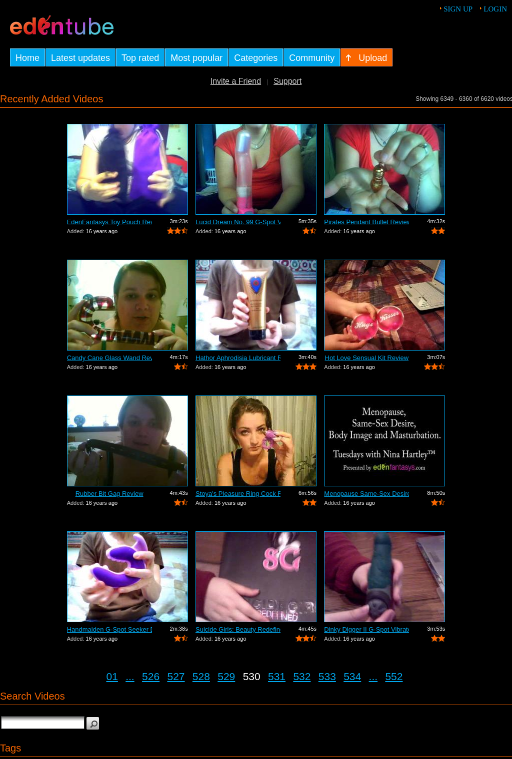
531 (277, 676)
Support (288, 81)
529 (226, 676)
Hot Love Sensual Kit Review (367, 358)
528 (201, 676)
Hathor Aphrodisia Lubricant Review (238, 358)
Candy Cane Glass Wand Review (109, 358)
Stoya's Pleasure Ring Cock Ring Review (238, 493)
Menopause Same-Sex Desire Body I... (366, 493)
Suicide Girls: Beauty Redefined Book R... (238, 629)
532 (301, 676)
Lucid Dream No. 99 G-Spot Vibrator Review (238, 222)
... (130, 676)
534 (352, 676)
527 (175, 676)
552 (393, 676)
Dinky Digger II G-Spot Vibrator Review (366, 629)
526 (151, 676)
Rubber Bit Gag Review (110, 493)
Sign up (458, 9)
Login (495, 9)
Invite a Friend (235, 81)
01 (112, 676)
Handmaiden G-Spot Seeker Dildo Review (109, 629)
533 (327, 676)
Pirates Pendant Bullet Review (366, 222)
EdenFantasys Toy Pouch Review (109, 222)
